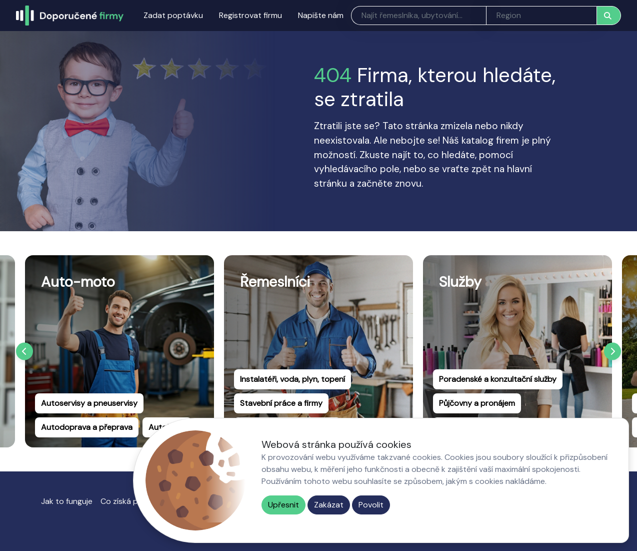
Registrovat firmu (250, 15)
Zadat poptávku (173, 15)
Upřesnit (283, 504)
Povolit (371, 504)
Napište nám (321, 15)
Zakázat (329, 504)
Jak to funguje (66, 501)
